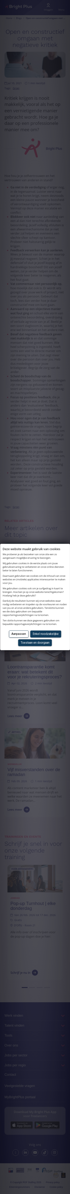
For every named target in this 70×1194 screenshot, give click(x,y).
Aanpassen (18, 634)
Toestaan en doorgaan (35, 642)
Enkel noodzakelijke (46, 634)
